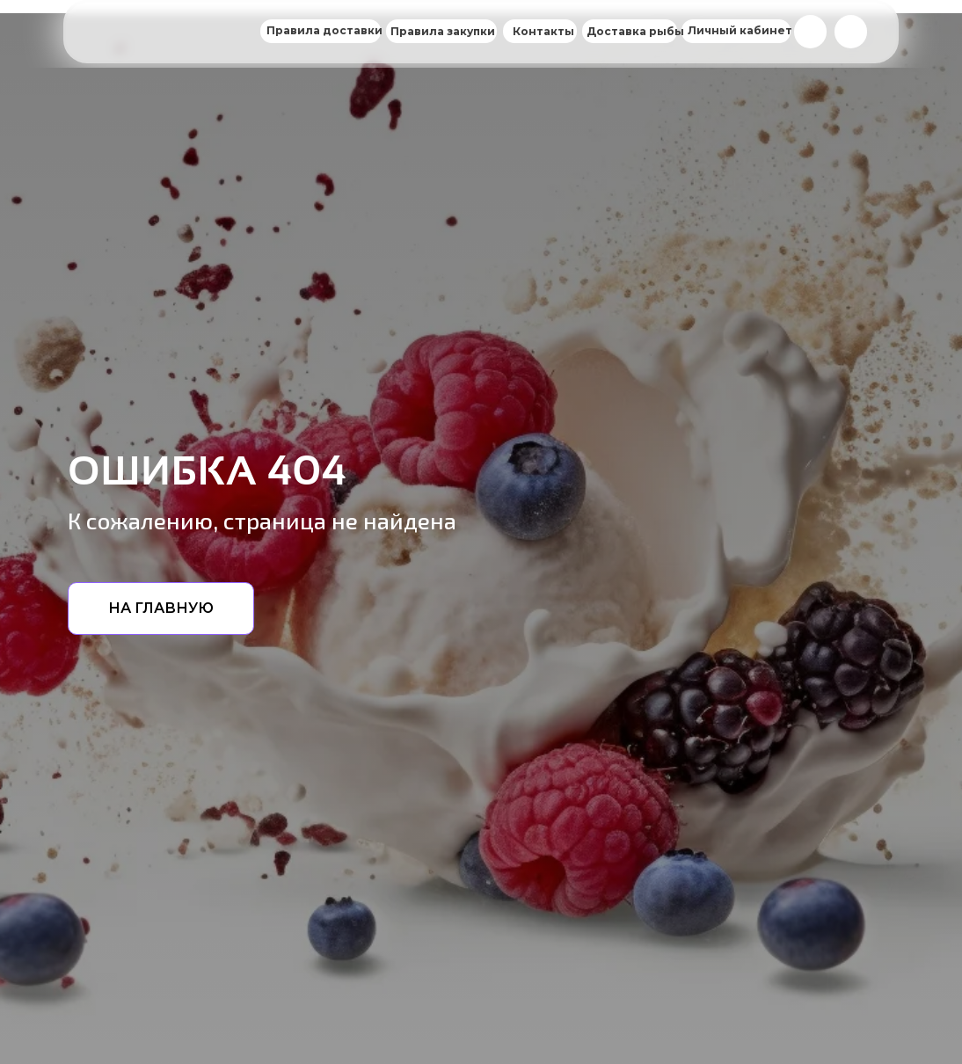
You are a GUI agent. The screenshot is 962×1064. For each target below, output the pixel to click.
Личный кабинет (740, 30)
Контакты (543, 31)
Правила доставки (324, 30)
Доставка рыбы (635, 31)
